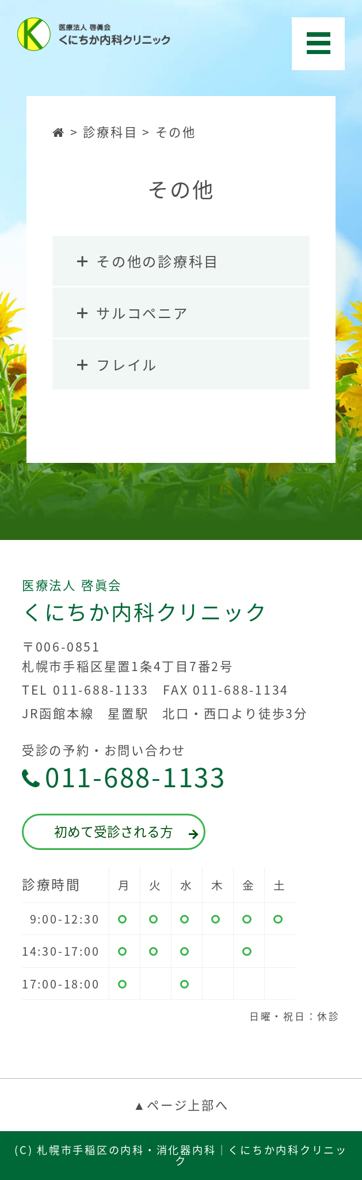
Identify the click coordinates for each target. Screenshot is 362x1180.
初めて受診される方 (124, 831)
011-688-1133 (124, 777)
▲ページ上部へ (180, 1104)
